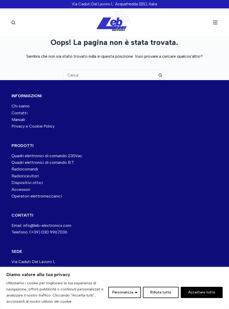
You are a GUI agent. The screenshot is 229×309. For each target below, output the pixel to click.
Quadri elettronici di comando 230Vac (46, 155)
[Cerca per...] (109, 75)
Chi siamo (20, 106)
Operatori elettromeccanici (36, 196)
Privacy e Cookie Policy (33, 126)
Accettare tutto (201, 292)
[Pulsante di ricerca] (160, 75)
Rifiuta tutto (160, 292)
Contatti (19, 112)
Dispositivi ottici (27, 182)
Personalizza (122, 292)
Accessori (20, 189)
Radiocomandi (24, 169)
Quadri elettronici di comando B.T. (43, 162)
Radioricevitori (25, 176)
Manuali (18, 119)
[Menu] (215, 22)
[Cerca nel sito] (13, 22)
